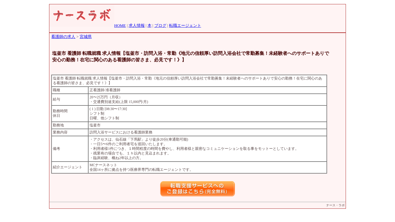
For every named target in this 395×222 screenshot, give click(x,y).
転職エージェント (185, 25)
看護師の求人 (63, 37)
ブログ (160, 25)
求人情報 (137, 25)
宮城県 (86, 37)
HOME (120, 25)
